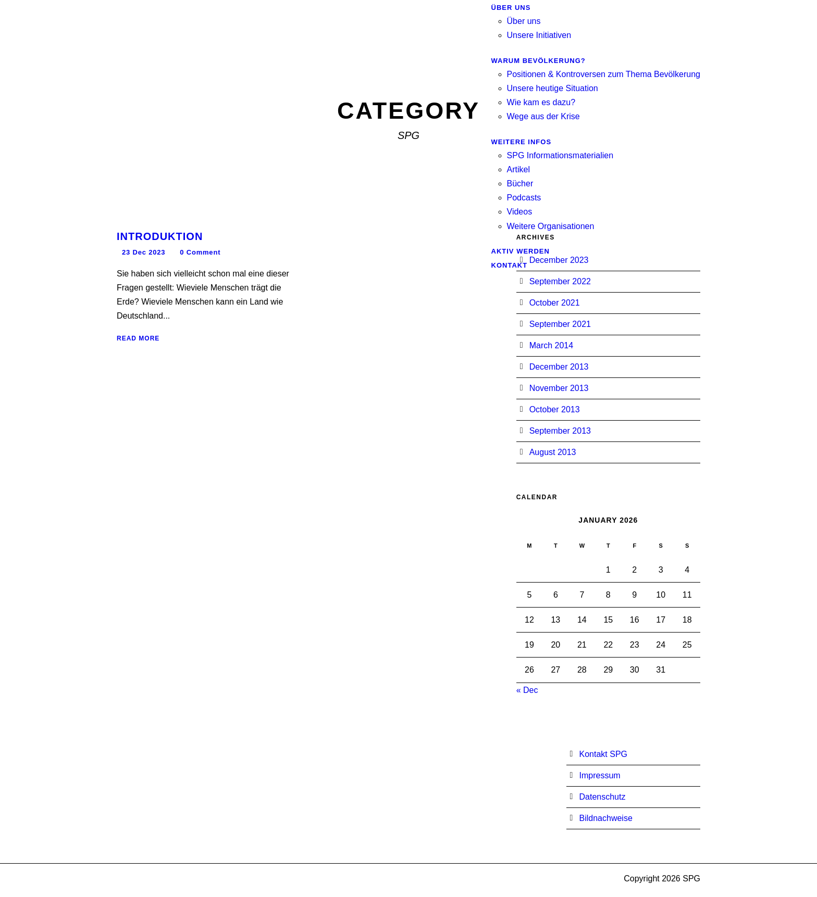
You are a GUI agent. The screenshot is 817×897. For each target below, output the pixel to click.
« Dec (527, 690)
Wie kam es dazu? (541, 102)
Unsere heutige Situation (552, 88)
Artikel (518, 169)
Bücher (520, 183)
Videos (520, 211)
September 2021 (560, 324)
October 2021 (554, 302)
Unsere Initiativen (539, 35)
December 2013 (559, 366)
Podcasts (524, 197)
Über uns (524, 21)
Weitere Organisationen (551, 226)
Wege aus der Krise (543, 116)
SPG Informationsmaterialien (560, 155)
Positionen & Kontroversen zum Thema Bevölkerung (603, 74)
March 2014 (551, 345)
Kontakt (509, 265)
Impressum (600, 775)
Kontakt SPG (603, 754)
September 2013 (560, 430)
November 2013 (559, 388)
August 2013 (552, 452)
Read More (138, 338)
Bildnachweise (606, 818)
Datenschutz (602, 796)
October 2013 (554, 409)
